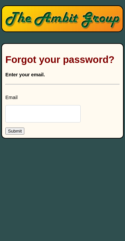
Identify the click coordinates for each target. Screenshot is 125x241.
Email (11, 97)
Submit (15, 131)
